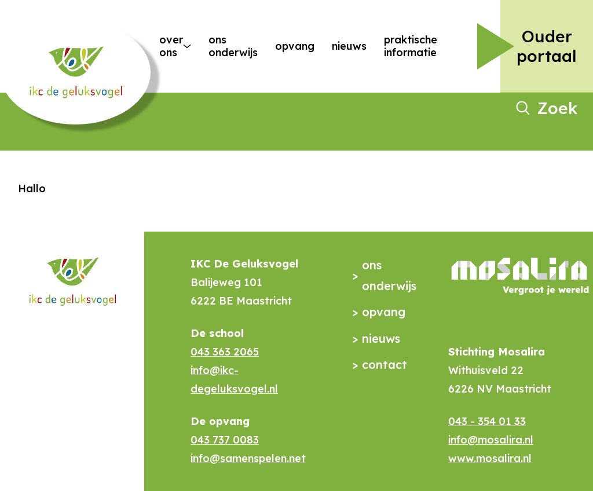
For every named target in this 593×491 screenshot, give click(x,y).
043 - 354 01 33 (487, 421)
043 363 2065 (225, 351)
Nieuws (349, 46)
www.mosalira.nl (490, 458)
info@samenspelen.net (248, 458)
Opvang (294, 46)
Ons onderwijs (233, 46)
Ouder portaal (547, 46)
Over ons (166, 46)
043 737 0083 (225, 439)
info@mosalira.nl (490, 439)
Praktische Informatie (410, 46)
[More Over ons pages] (187, 46)
